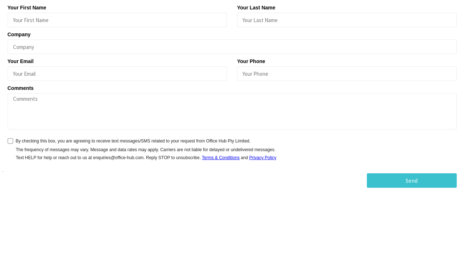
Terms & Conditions (221, 157)
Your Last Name (256, 8)
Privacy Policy (263, 157)
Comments (21, 88)
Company (19, 34)
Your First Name (27, 8)
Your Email (21, 61)
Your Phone (251, 61)
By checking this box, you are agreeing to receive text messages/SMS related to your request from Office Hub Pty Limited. (133, 141)
